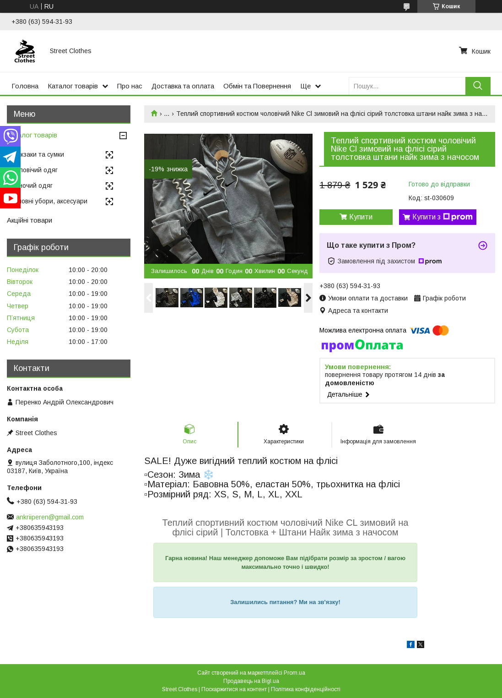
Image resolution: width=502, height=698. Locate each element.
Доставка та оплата (182, 86)
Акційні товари (29, 220)
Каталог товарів (73, 86)
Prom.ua (294, 673)
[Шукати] (478, 86)
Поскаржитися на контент (234, 689)
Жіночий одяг (32, 185)
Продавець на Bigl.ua (251, 681)
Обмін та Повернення (257, 86)
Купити (360, 217)
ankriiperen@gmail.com (50, 517)
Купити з (442, 217)
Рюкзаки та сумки (37, 154)
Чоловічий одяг (34, 170)
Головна (24, 86)
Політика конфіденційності (305, 689)
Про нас (129, 86)
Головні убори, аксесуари (49, 201)
